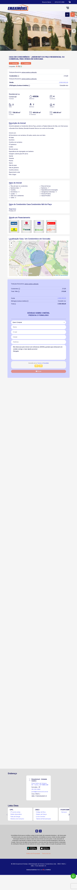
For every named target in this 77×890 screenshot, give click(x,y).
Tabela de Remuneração (43, 823)
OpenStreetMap (64, 280)
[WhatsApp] (73, 876)
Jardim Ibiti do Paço (40, 62)
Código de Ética (41, 816)
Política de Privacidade (33, 858)
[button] (69, 2)
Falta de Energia (15, 821)
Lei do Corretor (40, 821)
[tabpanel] (38, 33)
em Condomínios (22, 62)
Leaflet (56, 280)
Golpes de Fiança (41, 819)
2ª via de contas (15, 816)
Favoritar (14, 68)
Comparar (26, 68)
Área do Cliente (46, 2)
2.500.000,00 (63, 87)
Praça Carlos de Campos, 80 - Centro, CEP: (39, 788)
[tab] (67, 14)
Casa (11, 62)
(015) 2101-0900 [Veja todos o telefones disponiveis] (59, 2)
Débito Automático (16, 819)
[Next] (69, 819)
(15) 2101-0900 (35, 794)
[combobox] (38, 327)
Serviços (64, 816)
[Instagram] (40, 835)
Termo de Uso (46, 858)
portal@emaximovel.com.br (39, 796)
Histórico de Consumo (17, 823)
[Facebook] (36, 835)
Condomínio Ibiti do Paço (41, 209)
